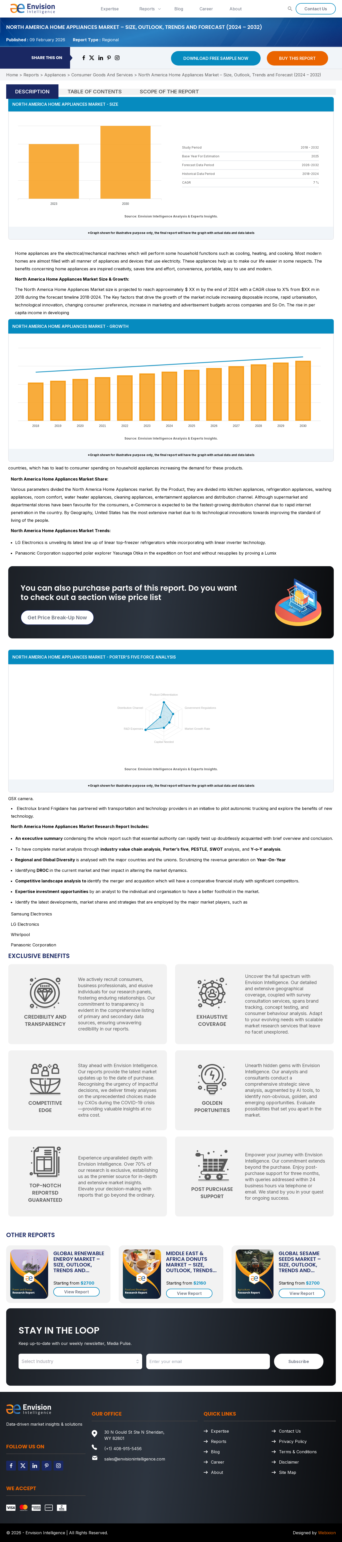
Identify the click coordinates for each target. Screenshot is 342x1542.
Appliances (55, 74)
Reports (150, 8)
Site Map (287, 1472)
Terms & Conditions (298, 1451)
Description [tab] (32, 91)
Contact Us (315, 8)
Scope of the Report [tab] (169, 91)
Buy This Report (297, 58)
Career (206, 8)
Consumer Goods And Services (102, 74)
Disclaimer (289, 1462)
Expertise (110, 8)
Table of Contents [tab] (94, 91)
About (235, 8)
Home (12, 74)
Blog (178, 8)
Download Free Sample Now (215, 58)
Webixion (327, 1532)
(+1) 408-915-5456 (123, 1448)
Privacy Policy (293, 1441)
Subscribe (298, 1361)
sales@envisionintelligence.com (134, 1459)
